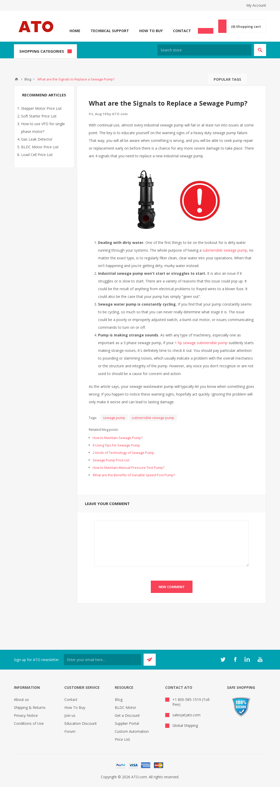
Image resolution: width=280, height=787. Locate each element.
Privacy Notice (26, 715)
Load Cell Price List (37, 154)
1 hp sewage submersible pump (201, 342)
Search (252, 79)
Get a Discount (127, 715)
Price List (122, 739)
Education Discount (80, 723)
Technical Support (110, 30)
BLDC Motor (125, 707)
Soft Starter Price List (39, 116)
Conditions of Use (29, 723)
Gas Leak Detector (36, 139)
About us (21, 699)
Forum (69, 731)
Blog (118, 699)
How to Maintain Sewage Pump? (118, 437)
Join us (69, 715)
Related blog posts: (104, 429)
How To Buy (151, 30)
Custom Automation (132, 731)
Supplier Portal (127, 723)
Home (74, 30)
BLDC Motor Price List (40, 146)
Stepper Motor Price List (41, 108)
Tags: (93, 417)
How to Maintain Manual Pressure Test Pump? (128, 467)
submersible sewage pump (225, 250)
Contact (182, 30)
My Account (256, 5)
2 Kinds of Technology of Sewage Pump (123, 452)
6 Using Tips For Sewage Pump (116, 445)
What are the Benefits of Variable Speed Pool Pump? (134, 475)
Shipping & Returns (30, 707)
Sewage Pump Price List (111, 460)
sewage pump (114, 417)
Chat (205, 29)
